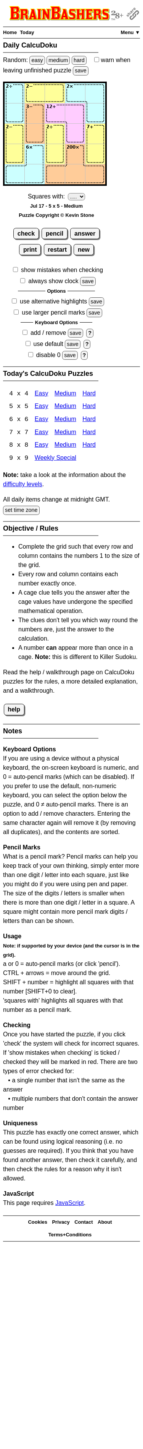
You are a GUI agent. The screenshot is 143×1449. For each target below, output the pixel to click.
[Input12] (35, 93)
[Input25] (95, 113)
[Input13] (55, 93)
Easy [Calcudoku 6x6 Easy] (41, 420)
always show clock (53, 281)
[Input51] (14, 174)
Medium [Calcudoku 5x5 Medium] (65, 407)
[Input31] (14, 134)
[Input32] (35, 134)
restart (57, 249)
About (105, 1223)
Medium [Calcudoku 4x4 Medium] (65, 394)
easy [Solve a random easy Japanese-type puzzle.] (37, 60)
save (80, 70)
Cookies (37, 1223)
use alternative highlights (53, 301)
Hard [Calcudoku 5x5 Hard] (89, 407)
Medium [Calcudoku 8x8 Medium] (65, 446)
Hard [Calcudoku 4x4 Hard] (89, 394)
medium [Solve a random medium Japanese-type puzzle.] (58, 60)
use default (48, 344)
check (26, 233)
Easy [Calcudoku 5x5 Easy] (41, 407)
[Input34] (75, 134)
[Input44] (75, 154)
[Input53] (55, 174)
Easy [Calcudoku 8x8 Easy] (41, 446)
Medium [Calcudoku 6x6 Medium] (65, 420)
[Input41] (14, 154)
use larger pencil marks (53, 312)
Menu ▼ (130, 32)
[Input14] (75, 93)
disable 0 (48, 355)
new (84, 249)
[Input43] (55, 154)
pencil (54, 233)
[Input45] (95, 154)
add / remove (48, 332)
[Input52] (35, 174)
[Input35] (95, 134)
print (30, 249)
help (14, 710)
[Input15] (95, 93)
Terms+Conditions (70, 1235)
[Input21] (14, 113)
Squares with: (46, 196)
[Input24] (75, 113)
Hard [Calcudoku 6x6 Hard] (89, 420)
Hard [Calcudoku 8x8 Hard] (89, 446)
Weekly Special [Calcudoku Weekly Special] (55, 459)
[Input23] (55, 113)
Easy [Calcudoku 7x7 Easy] (41, 433)
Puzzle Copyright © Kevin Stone (56, 215)
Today (27, 32)
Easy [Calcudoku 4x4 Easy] (41, 394)
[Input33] (55, 134)
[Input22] (35, 113)
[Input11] (14, 93)
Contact (83, 1223)
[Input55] (95, 174)
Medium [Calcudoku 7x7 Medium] (65, 433)
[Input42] (35, 154)
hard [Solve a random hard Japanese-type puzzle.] (79, 60)
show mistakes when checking (62, 270)
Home (10, 32)
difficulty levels (22, 485)
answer (84, 233)
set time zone (21, 511)
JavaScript (69, 1203)
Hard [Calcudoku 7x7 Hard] (89, 433)
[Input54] (75, 174)
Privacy (60, 1223)
